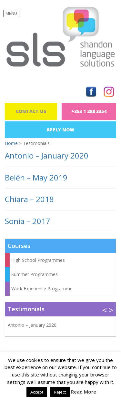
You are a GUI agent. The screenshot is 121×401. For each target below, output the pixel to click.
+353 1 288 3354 (88, 111)
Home (11, 143)
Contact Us (31, 111)
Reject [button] (60, 392)
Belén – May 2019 (36, 177)
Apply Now (60, 130)
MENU (11, 13)
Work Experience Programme (42, 288)
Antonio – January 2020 (46, 155)
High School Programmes (38, 260)
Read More (83, 391)
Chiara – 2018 (29, 199)
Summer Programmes (34, 274)
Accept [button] (36, 392)
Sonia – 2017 (27, 221)
